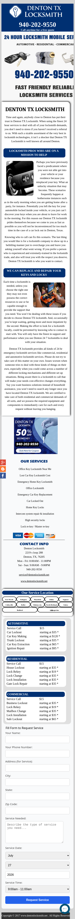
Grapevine (55, 610)
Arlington (23, 600)
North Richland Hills (51, 605)
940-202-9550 (37, 24)
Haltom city (37, 605)
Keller (23, 605)
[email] (34, 574)
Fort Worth (9, 600)
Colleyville (9, 605)
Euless (66, 605)
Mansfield (37, 600)
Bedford (20, 610)
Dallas (52, 600)
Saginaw (66, 600)
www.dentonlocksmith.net (34, 581)
